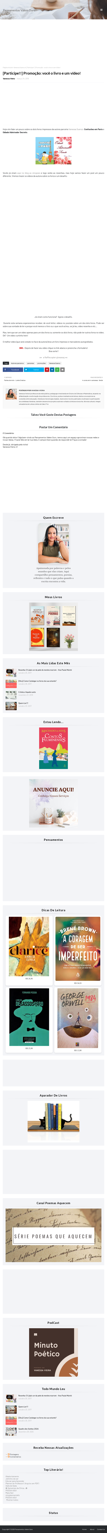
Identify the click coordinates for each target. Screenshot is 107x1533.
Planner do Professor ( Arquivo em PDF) (22, 1483)
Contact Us (101, 1529)
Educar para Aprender (15, 1481)
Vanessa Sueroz (19, 67)
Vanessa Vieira (9, 78)
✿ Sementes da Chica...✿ (16, 1488)
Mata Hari (10, 1493)
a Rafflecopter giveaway (54, 357)
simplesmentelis (13, 1495)
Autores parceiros (17, 363)
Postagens (13, 1454)
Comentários (14, 1457)
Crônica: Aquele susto (27, 692)
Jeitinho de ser (12, 1479)
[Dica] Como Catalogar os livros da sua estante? (37, 681)
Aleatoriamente (12, 1476)
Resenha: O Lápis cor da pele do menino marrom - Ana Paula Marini (45, 670)
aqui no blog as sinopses (28, 173)
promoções (41, 363)
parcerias (30, 363)
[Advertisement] (53, 43)
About (92, 1529)
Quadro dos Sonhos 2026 (28, 1429)
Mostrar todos (12, 1500)
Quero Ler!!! (23, 703)
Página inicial (7, 67)
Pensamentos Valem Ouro (19, 10)
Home (84, 1529)
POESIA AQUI (11, 1490)
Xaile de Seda (11, 1486)
